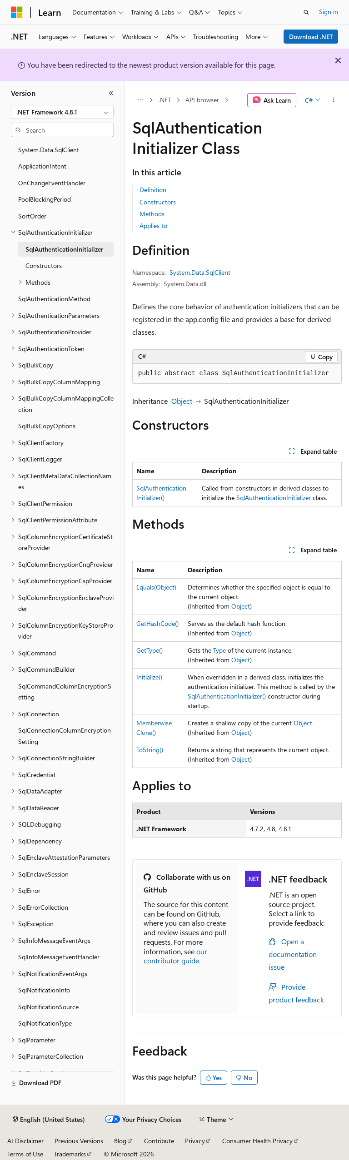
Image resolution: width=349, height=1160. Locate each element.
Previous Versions (79, 1140)
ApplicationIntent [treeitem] (42, 166)
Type (219, 650)
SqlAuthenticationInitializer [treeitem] (64, 249)
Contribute (159, 1140)
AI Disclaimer (25, 1140)
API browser (202, 99)
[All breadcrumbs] (140, 100)
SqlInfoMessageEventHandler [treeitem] (59, 956)
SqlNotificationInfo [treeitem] (44, 990)
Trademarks (70, 1154)
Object (181, 401)
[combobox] (62, 112)
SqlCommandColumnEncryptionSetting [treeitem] (64, 692)
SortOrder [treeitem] (32, 216)
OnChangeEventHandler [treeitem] (51, 182)
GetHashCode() (157, 623)
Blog (120, 1140)
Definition (153, 189)
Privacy (195, 1140)
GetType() (149, 650)
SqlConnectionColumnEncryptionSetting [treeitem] (64, 736)
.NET (165, 99)
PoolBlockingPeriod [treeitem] (44, 199)
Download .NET (311, 36)
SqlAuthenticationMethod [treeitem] (54, 298)
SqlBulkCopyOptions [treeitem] (46, 425)
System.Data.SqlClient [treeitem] (48, 149)
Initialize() (149, 677)
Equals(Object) (156, 587)
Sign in (328, 11)
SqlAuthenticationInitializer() (227, 696)
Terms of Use (25, 1154)
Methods (152, 213)
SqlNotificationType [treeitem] (45, 1023)
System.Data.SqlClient (200, 272)
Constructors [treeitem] (43, 265)
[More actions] (334, 100)
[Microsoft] (17, 12)
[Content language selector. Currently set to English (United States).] (48, 1119)
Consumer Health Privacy (257, 1140)
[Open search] (306, 12)
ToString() (149, 749)
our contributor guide (175, 956)
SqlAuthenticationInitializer (273, 497)
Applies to (153, 225)
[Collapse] (111, 93)
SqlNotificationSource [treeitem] (48, 1006)
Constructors (158, 202)
